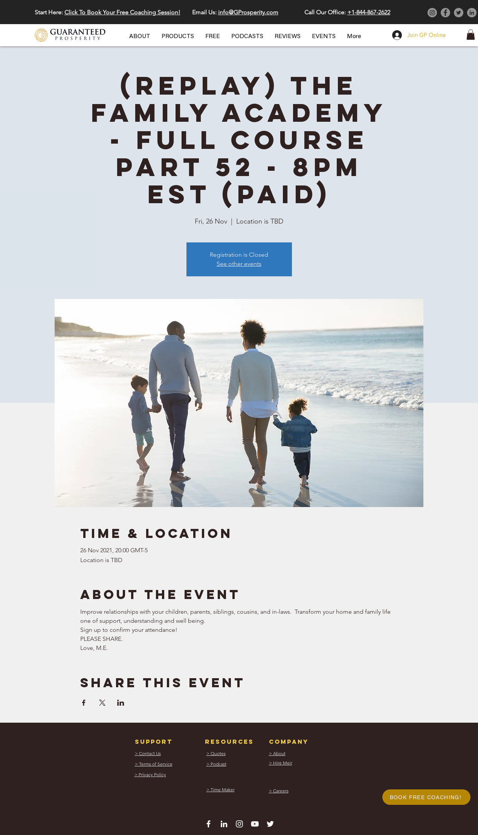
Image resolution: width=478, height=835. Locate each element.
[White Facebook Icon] (208, 824)
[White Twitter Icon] (270, 824)
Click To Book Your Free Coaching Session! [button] (122, 12)
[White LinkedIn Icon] (224, 824)
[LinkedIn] (471, 12)
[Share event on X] (102, 703)
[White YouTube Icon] (255, 824)
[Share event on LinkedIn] (120, 703)
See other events (239, 263)
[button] (140, 36)
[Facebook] (445, 12)
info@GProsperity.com (248, 12)
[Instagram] (432, 12)
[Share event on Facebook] (83, 703)
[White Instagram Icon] (239, 824)
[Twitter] (458, 12)
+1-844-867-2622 (368, 12)
